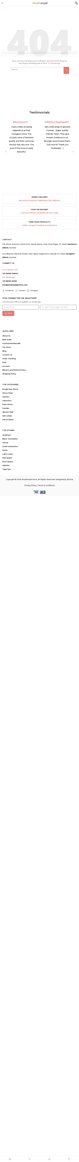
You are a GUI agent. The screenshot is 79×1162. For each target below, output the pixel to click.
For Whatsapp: (8, 277)
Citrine (5, 443)
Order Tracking (9, 359)
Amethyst (6, 435)
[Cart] (69, 1159)
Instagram (32, 291)
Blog (4, 351)
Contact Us (7, 355)
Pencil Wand (7, 420)
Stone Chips (7, 393)
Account (6, 366)
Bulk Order (7, 340)
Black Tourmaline (10, 439)
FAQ (4, 362)
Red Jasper (7, 458)
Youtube (20, 291)
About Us (6, 336)
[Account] (49, 1159)
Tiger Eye (6, 469)
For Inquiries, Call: (10, 270)
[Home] (10, 1159)
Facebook (8, 291)
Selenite (5, 465)
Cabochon (7, 401)
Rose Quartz (7, 462)
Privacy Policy (30, 485)
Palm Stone (7, 404)
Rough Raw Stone (10, 389)
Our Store (6, 347)
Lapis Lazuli (7, 454)
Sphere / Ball (7, 412)
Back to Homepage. (51, 63)
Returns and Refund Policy (14, 370)
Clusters (5, 397)
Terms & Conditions (46, 485)
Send (8, 313)
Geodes (5, 408)
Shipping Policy (9, 374)
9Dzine (70, 479)
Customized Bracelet (11, 343)
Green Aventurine (10, 446)
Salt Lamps (7, 416)
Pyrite (4, 450)
